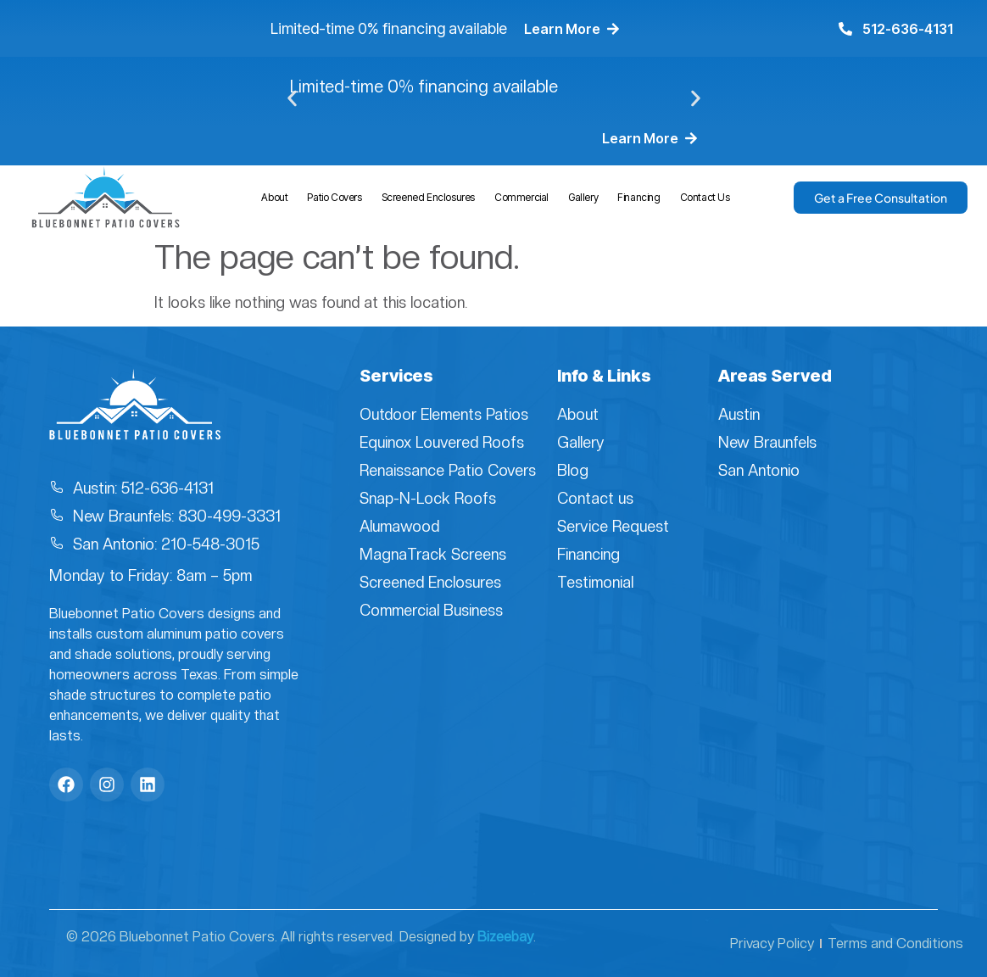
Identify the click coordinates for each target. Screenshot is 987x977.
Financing (638, 197)
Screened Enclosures (428, 197)
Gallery (583, 197)
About (274, 197)
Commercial (521, 197)
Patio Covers (334, 197)
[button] (292, 98)
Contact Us (705, 197)
